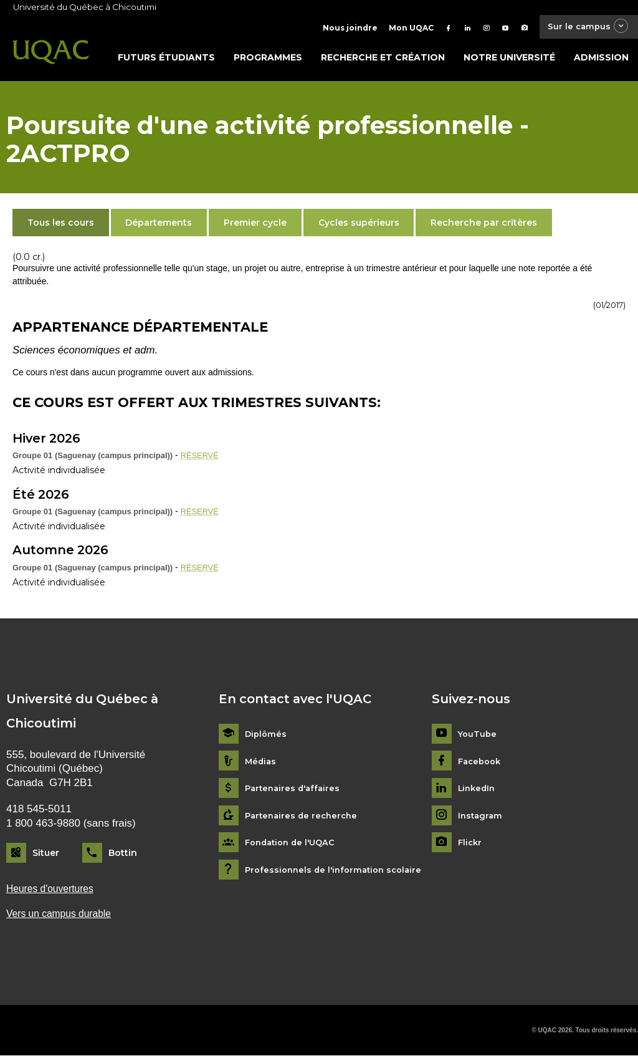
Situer (45, 856)
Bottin (122, 856)
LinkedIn (478, 791)
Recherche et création (383, 60)
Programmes (268, 60)
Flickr (470, 845)
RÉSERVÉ (201, 458)
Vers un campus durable (63, 918)
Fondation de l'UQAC (293, 845)
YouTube (478, 737)
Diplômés (266, 737)
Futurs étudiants (166, 60)
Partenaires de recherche (304, 819)
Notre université (509, 60)
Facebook (481, 764)
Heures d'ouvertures (53, 892)
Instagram (481, 819)
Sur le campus (584, 28)
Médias (261, 764)
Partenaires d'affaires (295, 791)
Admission (601, 60)
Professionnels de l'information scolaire (338, 873)
